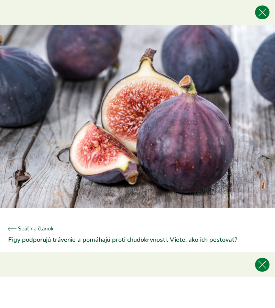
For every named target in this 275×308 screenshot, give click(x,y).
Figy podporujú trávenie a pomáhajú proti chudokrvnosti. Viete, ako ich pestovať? (122, 240)
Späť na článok (31, 228)
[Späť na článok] (262, 12)
